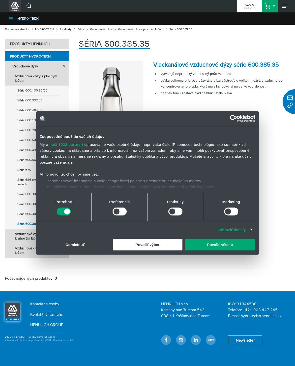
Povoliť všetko (220, 245)
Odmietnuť (75, 245)
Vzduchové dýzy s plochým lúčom (140, 29)
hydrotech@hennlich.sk (261, 315)
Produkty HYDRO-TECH (30, 56)
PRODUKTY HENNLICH (30, 44)
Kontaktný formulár (46, 314)
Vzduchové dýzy (101, 29)
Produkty (66, 29)
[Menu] (284, 6)
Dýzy (81, 29)
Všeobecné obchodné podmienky (24, 340)
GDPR (48, 340)
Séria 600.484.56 (30, 110)
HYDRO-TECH (28, 19)
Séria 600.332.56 (30, 100)
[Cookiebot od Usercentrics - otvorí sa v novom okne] (233, 118)
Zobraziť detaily (232, 230)
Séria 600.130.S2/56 (32, 90)
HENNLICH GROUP (46, 324)
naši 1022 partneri (66, 144)
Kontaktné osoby (44, 304)
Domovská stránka (17, 29)
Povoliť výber (147, 245)
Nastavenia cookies (64, 340)
